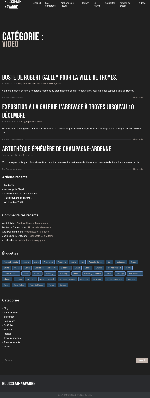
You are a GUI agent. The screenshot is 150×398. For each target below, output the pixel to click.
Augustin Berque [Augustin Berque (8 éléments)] (96, 262)
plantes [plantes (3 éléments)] (7, 279)
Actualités (110, 3)
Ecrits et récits (11, 312)
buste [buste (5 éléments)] (6, 268)
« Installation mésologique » (30, 240)
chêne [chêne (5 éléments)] (17, 268)
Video (58, 83)
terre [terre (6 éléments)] (6, 285)
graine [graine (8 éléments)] (87, 268)
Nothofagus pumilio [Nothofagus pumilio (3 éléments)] (92, 273)
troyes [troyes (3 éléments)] (51, 285)
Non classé (9, 321)
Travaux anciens (12, 338)
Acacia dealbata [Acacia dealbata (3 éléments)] (11, 262)
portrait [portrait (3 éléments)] (19, 279)
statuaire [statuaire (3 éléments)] (131, 279)
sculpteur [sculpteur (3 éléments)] (84, 279)
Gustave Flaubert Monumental (32, 223)
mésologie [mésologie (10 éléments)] (63, 273)
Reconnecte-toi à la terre (36, 231)
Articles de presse (125, 4)
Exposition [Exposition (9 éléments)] (65, 268)
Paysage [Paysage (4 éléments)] (120, 273)
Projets (7, 333)
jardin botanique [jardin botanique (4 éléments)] (11, 273)
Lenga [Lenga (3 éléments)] (26, 273)
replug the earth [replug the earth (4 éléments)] (47, 279)
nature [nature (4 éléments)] (76, 273)
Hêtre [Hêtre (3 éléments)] (128, 268)
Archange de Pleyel (67, 4)
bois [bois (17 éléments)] (109, 262)
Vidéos (141, 3)
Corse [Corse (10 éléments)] (27, 268)
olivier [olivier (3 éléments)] (108, 273)
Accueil (37, 3)
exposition (31, 121)
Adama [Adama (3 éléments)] (26, 262)
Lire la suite (138, 97)
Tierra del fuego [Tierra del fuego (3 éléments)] (36, 285)
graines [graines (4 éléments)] (99, 268)
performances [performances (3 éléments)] (135, 273)
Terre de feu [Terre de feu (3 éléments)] (19, 285)
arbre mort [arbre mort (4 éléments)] (48, 262)
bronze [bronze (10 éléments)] (133, 262)
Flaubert (85, 3)
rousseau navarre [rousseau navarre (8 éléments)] (67, 279)
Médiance (9, 185)
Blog (20, 83)
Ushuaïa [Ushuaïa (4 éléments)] (63, 285)
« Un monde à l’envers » (39, 227)
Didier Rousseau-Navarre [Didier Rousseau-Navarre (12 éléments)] (45, 268)
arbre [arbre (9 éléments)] (36, 262)
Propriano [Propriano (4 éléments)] (31, 279)
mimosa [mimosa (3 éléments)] (37, 273)
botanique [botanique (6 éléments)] (121, 262)
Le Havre (97, 4)
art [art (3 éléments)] (82, 262)
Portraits (36, 83)
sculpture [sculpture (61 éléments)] (97, 279)
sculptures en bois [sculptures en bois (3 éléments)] (114, 279)
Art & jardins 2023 (13, 202)
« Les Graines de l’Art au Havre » (20, 193)
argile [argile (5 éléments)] (73, 262)
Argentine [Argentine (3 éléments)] (62, 262)
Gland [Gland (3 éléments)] (77, 268)
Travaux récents (48, 83)
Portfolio (27, 83)
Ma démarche (50, 4)
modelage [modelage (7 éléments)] (50, 273)
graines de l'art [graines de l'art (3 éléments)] (114, 268)
